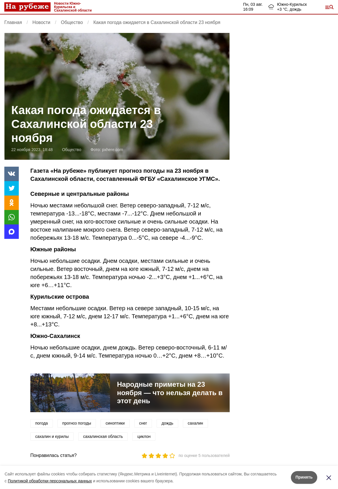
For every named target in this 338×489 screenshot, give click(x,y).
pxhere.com (112, 149)
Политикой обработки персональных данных (50, 481)
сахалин (195, 423)
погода (41, 423)
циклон (144, 436)
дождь (167, 423)
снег (143, 423)
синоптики (115, 423)
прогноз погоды (76, 423)
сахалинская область (103, 436)
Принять (304, 477)
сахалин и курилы (52, 436)
